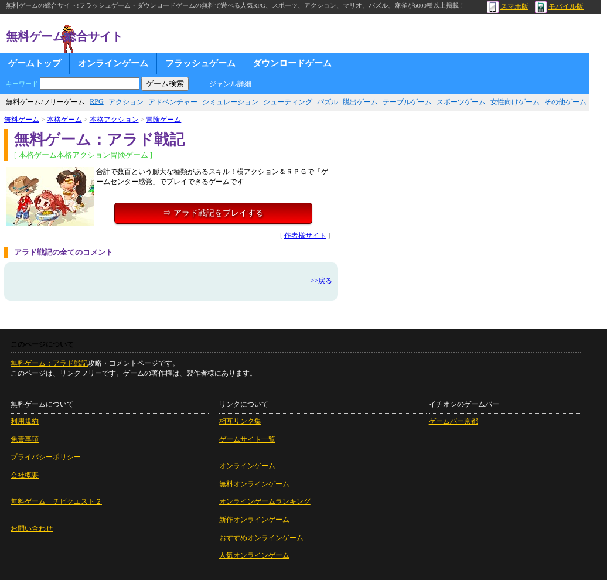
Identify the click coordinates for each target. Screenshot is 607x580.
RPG (96, 101)
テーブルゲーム (407, 102)
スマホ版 (507, 6)
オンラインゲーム (113, 63)
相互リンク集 (240, 421)
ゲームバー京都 (453, 421)
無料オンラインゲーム (254, 484)
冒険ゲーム (163, 119)
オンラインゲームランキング (265, 501)
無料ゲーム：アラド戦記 (49, 363)
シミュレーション (230, 102)
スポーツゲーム (461, 102)
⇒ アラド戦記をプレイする (213, 213)
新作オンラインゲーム (254, 520)
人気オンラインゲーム (254, 555)
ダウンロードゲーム (292, 63)
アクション (126, 102)
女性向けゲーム (515, 102)
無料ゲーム (21, 119)
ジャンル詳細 (230, 84)
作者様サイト (305, 235)
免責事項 (25, 439)
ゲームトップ (34, 63)
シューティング (287, 102)
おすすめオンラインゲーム (261, 538)
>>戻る (321, 281)
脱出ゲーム (360, 102)
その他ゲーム (565, 102)
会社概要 (25, 475)
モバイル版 (559, 6)
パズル (327, 102)
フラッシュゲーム (200, 63)
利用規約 (25, 421)
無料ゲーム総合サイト (64, 36)
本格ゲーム (64, 119)
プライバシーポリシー (46, 457)
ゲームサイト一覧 (247, 439)
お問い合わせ (32, 528)
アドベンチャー (172, 102)
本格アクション (114, 119)
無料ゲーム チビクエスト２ (56, 501)
